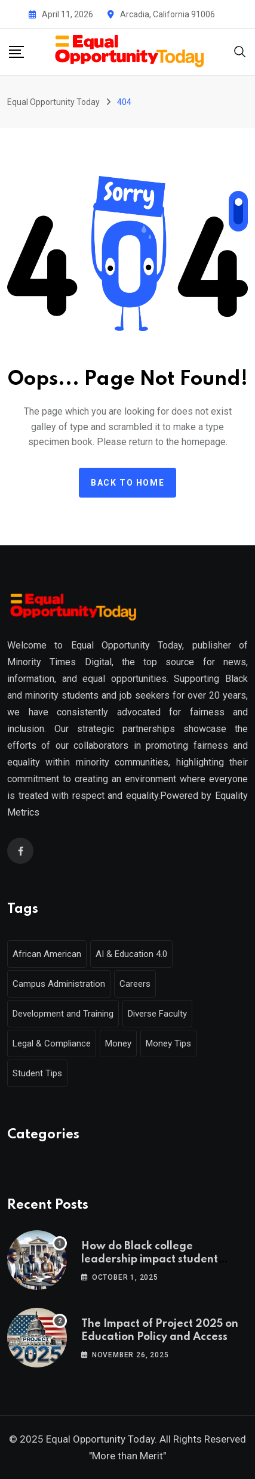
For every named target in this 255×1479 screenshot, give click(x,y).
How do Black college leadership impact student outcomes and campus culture (158, 1260)
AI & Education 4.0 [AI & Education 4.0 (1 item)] (131, 954)
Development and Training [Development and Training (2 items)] (63, 1013)
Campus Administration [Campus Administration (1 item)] (59, 983)
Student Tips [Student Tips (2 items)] (37, 1073)
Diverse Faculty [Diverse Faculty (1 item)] (157, 1013)
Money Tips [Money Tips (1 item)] (168, 1043)
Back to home (127, 482)
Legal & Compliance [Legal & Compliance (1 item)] (52, 1043)
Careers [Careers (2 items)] (134, 983)
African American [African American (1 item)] (47, 954)
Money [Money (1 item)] (118, 1043)
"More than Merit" (127, 1456)
